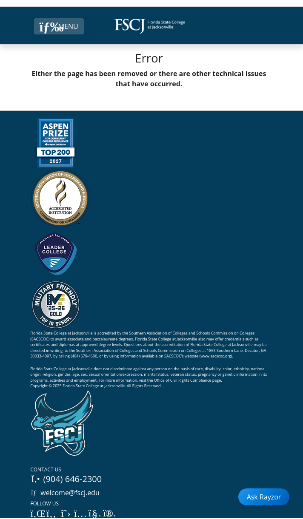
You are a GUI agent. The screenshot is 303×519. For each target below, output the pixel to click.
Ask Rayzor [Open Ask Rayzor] (264, 497)
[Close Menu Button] (59, 26)
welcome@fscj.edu (65, 492)
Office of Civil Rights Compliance (183, 380)
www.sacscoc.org (215, 356)
